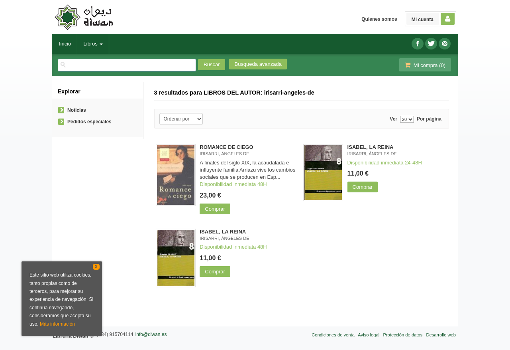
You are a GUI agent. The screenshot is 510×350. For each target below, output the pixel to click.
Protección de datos (402, 334)
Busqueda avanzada (258, 64)
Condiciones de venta (333, 334)
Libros (93, 44)
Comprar (215, 209)
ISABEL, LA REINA (370, 147)
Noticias (76, 110)
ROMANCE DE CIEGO (226, 147)
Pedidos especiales (89, 122)
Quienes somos (379, 19)
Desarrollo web (441, 334)
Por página (429, 119)
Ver (393, 119)
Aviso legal (368, 334)
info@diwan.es (151, 334)
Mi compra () (424, 64)
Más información (57, 324)
